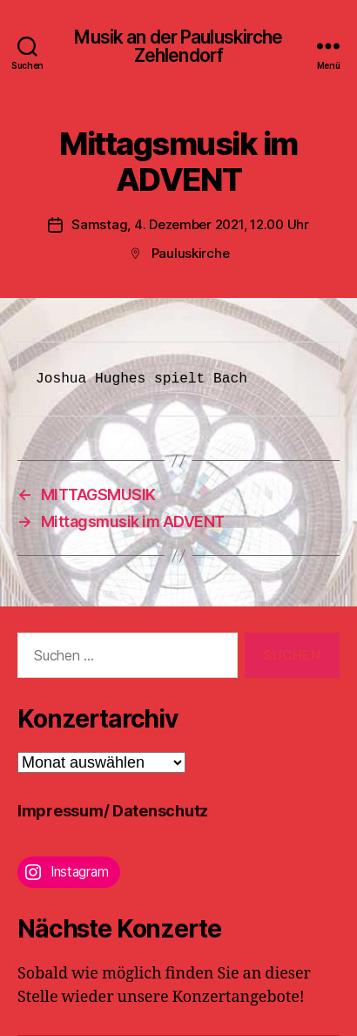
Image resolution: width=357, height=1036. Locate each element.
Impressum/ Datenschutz (112, 811)
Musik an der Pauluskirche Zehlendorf (178, 46)
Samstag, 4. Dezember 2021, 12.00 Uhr (190, 224)
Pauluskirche (191, 253)
